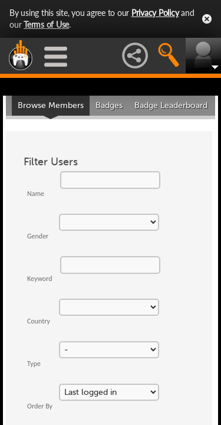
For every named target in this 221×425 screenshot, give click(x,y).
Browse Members (51, 105)
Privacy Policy (155, 13)
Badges (109, 105)
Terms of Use (46, 24)
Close (207, 19)
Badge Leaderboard (170, 105)
